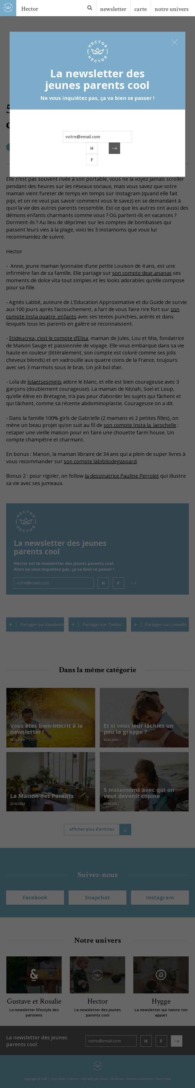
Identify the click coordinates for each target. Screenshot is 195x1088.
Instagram (160, 897)
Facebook (35, 897)
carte (140, 9)
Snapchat (97, 897)
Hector (29, 9)
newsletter (113, 9)
